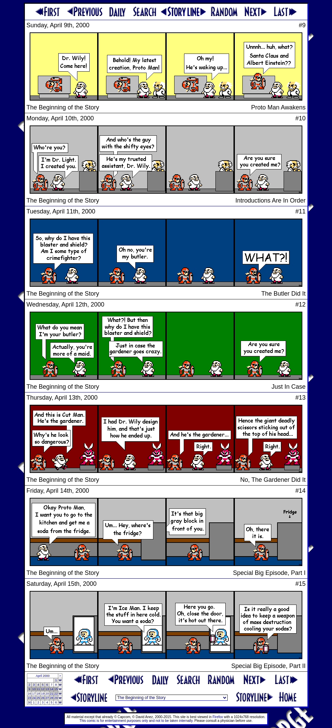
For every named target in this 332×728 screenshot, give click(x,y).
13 (47, 689)
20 (47, 693)
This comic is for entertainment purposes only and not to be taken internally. (136, 721)
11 (38, 689)
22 (56, 693)
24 (33, 698)
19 (42, 693)
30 (29, 702)
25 (38, 698)
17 (33, 693)
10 (33, 689)
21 (51, 693)
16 (29, 693)
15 (56, 689)
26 (42, 698)
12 (42, 689)
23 (29, 698)
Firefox (218, 717)
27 (47, 698)
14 (51, 689)
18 (38, 693)
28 (51, 698)
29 (56, 698)
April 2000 (43, 676)
